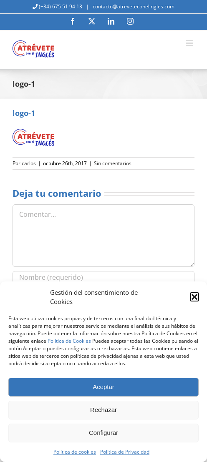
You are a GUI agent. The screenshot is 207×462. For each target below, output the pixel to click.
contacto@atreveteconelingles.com (132, 6)
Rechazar (103, 409)
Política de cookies (74, 451)
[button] (194, 297)
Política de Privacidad (124, 451)
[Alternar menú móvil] (190, 43)
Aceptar (103, 386)
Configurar (103, 432)
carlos (29, 163)
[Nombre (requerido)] (103, 277)
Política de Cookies (69, 340)
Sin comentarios (112, 163)
